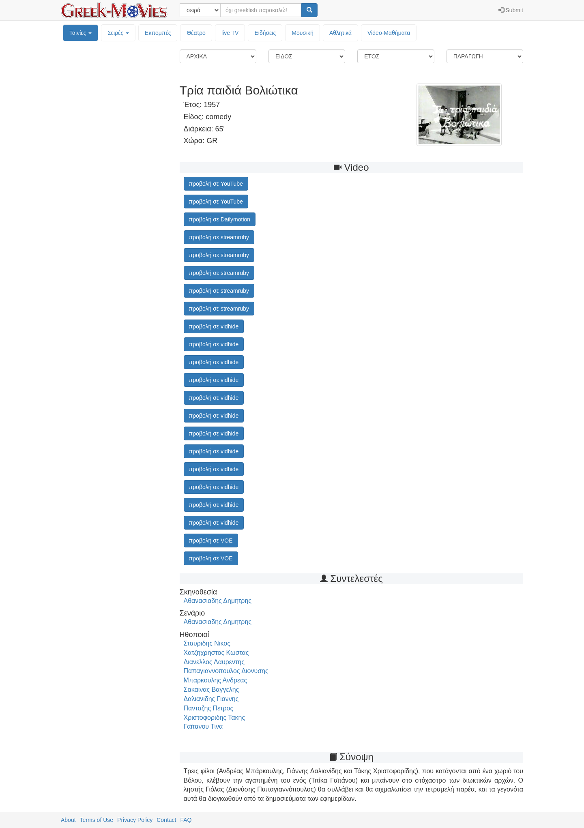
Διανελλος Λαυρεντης (214, 662)
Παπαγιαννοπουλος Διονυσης (226, 670)
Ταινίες (80, 33)
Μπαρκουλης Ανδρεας (215, 680)
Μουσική (302, 33)
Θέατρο (196, 33)
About (68, 820)
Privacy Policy (134, 820)
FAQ (185, 820)
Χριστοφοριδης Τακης (214, 717)
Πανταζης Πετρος (209, 708)
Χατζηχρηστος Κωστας (216, 652)
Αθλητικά (340, 33)
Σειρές (118, 33)
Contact (166, 820)
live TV (230, 33)
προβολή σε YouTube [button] (216, 183)
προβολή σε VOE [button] (211, 540)
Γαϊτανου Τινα (203, 726)
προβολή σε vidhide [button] (214, 326)
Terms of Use (96, 820)
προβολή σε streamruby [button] (219, 237)
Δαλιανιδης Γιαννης (211, 698)
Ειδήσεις (265, 33)
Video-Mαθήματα (388, 33)
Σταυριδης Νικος (207, 643)
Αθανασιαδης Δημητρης (218, 600)
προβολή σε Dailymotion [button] (220, 219)
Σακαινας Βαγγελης (211, 689)
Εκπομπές (158, 33)
